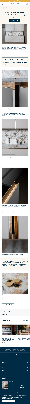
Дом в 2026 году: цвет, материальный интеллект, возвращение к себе (8, 339)
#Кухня (4, 311)
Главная (4, 7)
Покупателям (5, 365)
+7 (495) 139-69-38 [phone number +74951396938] (15, 354)
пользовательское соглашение (20, 350)
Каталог (4, 362)
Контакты (4, 378)
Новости (9, 7)
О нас (3, 370)
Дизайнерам (21, 383)
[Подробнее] (21, 401)
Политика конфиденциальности (20, 395)
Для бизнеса (21, 385)
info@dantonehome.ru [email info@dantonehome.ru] (15, 356)
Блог (7, 7)
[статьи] (25, 320)
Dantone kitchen (14, 20)
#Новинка (8, 311)
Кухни (20, 382)
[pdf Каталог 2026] (8, 385)
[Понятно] (8, 401)
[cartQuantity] (27, 4)
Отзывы (3, 373)
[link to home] (15, 4)
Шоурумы (4, 375)
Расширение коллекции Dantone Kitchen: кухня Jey (11, 8)
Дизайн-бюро (21, 387)
